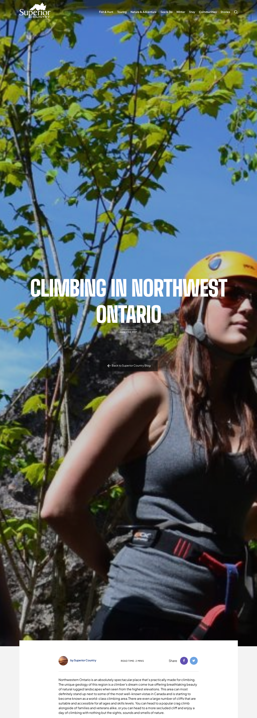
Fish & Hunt (106, 12)
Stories (225, 12)
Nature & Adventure (144, 12)
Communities (208, 12)
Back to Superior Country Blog (129, 365)
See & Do (166, 12)
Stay (192, 12)
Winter (180, 12)
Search (235, 10)
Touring (122, 12)
